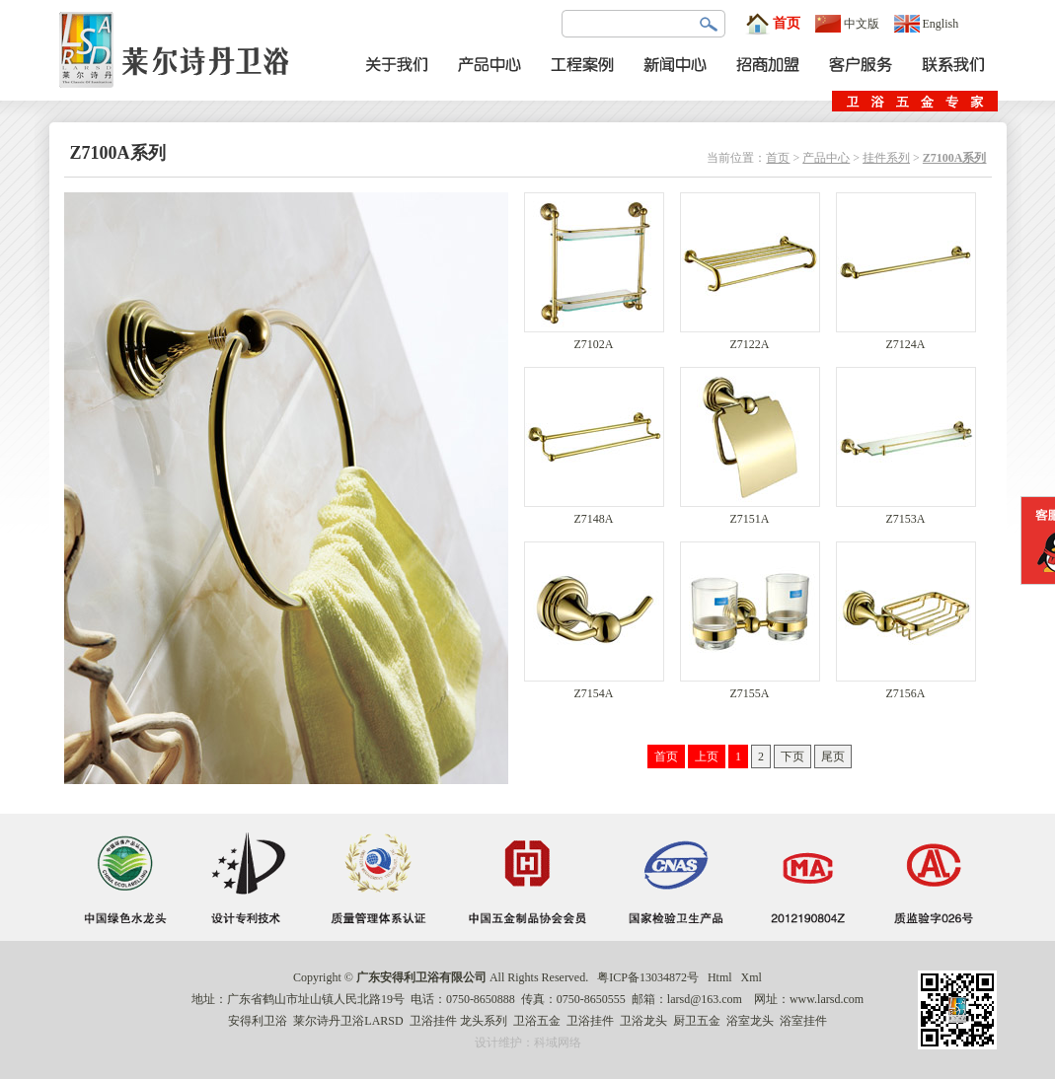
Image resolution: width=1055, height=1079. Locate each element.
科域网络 (557, 1042)
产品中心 (826, 158)
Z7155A (750, 688)
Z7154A (594, 688)
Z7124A (906, 338)
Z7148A (594, 513)
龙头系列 (483, 1021)
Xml (751, 977)
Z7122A (750, 338)
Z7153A (906, 513)
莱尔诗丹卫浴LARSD (348, 1021)
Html (720, 977)
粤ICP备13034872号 (648, 977)
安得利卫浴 (257, 1021)
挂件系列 (886, 158)
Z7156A (906, 688)
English (926, 24)
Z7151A (750, 513)
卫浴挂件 (433, 1021)
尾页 (833, 756)
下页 (792, 756)
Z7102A (594, 338)
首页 (772, 24)
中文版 (847, 24)
